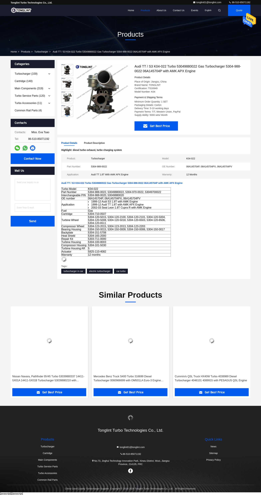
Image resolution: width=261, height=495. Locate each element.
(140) (24, 81)
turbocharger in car (73, 271)
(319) (29, 88)
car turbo (121, 271)
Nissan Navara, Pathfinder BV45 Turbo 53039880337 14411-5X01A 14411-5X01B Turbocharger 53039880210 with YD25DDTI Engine (48, 378)
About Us (161, 10)
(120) (30, 95)
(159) (26, 73)
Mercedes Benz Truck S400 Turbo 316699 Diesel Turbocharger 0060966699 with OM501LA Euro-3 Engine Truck (127, 378)
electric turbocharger (100, 271)
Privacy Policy (213, 459)
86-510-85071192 (239, 2)
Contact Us (178, 10)
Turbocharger (41, 51)
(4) (28, 110)
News (213, 446)
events (194, 10)
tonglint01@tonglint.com (207, 2)
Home (131, 10)
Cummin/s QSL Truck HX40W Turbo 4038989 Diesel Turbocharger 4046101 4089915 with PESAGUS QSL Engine (211, 378)
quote (239, 10)
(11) (28, 103)
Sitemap (213, 453)
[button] (67, 115)
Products (145, 10)
